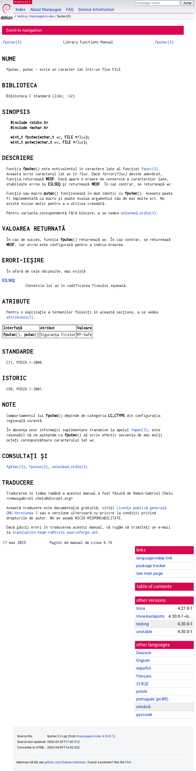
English (143, 660)
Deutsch (143, 652)
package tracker (150, 565)
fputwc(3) (12, 42)
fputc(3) (149, 169)
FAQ (70, 9)
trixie (140, 608)
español (143, 668)
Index (21, 9)
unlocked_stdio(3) (138, 213)
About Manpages (46, 9)
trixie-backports (150, 616)
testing (22, 16)
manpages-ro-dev (42, 16)
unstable (144, 631)
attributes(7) (19, 317)
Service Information (96, 9)
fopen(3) (139, 430)
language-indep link (154, 558)
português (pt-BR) (152, 699)
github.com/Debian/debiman (65, 762)
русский (144, 714)
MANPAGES (23, 2)
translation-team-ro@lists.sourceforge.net (55, 532)
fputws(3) (38, 466)
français (143, 676)
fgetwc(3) (15, 466)
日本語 (142, 683)
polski (141, 691)
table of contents (154, 586)
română (143, 706)
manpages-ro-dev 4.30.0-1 (95, 736)
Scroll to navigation (24, 30)
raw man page (149, 573)
